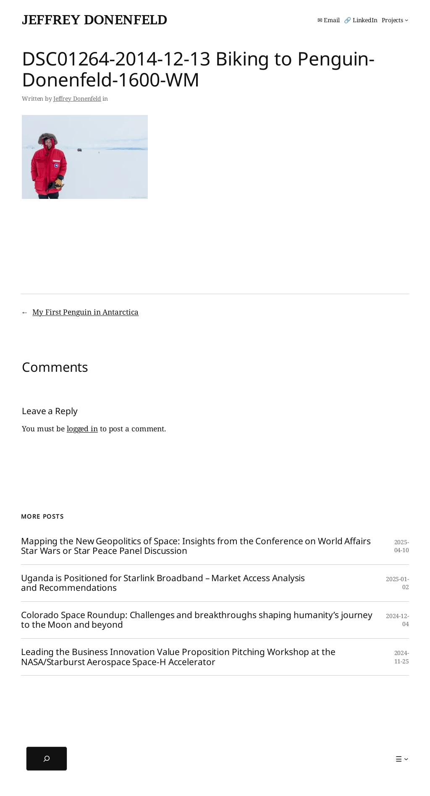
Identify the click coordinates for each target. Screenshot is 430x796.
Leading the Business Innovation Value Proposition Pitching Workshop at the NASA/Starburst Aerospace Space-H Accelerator (178, 657)
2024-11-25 (401, 657)
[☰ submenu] (402, 758)
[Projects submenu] (395, 20)
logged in (82, 428)
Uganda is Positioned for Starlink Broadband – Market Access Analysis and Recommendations (163, 583)
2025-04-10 (401, 546)
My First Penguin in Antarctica (85, 312)
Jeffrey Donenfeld (94, 20)
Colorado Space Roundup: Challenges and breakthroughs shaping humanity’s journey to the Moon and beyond (196, 620)
